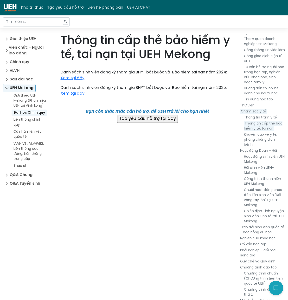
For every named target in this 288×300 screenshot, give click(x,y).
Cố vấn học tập (253, 244)
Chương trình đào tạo (258, 267)
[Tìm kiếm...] (36, 21)
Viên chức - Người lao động (26, 50)
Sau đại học (21, 79)
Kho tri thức (32, 8)
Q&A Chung (21, 175)
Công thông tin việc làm (264, 50)
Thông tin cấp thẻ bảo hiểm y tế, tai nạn (263, 126)
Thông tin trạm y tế (260, 117)
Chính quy (19, 62)
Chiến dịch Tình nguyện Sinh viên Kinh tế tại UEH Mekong (264, 216)
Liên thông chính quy (27, 122)
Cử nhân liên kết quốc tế (27, 134)
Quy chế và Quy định (257, 261)
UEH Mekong (21, 88)
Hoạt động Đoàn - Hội (258, 151)
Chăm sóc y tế (253, 111)
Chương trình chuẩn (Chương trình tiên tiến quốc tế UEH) (263, 279)
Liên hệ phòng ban (105, 8)
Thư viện (247, 105)
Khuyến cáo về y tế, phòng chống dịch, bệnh (260, 140)
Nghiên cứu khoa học (258, 238)
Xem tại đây (72, 78)
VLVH (14, 71)
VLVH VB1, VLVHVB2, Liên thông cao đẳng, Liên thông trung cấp (28, 151)
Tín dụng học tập (258, 99)
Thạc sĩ (19, 166)
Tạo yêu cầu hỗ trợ (65, 8)
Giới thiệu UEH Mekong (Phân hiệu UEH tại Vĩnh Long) (29, 101)
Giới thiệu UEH (23, 39)
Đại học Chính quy (29, 113)
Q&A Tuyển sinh (25, 184)
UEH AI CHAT (138, 8)
